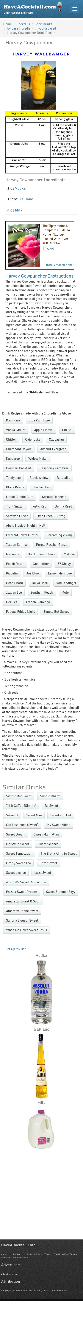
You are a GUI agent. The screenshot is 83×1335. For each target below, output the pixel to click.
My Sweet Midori (58, 824)
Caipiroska (32, 439)
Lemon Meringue (60, 573)
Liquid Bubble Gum (19, 496)
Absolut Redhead (54, 496)
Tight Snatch (15, 506)
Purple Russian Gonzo (51, 544)
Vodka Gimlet (16, 429)
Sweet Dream (15, 834)
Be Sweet (51, 805)
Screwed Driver (17, 515)
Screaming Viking (59, 535)
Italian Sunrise (17, 544)
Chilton (11, 439)
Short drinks (43, 24)
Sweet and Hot (60, 815)
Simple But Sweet (56, 611)
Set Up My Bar (15, 948)
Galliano (26, 199)
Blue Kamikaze (39, 420)
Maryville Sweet (17, 843)
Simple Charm (50, 796)
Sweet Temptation (19, 853)
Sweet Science (48, 843)
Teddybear (13, 477)
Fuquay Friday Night (20, 611)
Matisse (69, 554)
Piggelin (12, 573)
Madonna (12, 554)
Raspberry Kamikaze (54, 468)
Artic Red (39, 506)
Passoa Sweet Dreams (22, 891)
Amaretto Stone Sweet (22, 910)
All (16, 1274)
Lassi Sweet (42, 872)
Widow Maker (38, 458)
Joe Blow (32, 573)
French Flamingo (38, 601)
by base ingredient (20, 28)
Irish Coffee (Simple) (21, 805)
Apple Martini (43, 429)
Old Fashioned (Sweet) (22, 824)
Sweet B (12, 815)
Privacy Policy (34, 1254)
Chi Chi (67, 429)
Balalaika (63, 477)
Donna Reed (63, 506)
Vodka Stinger (66, 582)
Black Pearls (15, 487)
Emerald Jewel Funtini (22, 535)
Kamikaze (13, 420)
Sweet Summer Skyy (60, 891)
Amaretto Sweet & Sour (23, 901)
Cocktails (23, 24)
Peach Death (15, 563)
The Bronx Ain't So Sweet (59, 853)
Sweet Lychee (16, 872)
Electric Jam (42, 487)
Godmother (41, 563)
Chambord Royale (19, 448)
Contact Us (19, 1254)
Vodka (20, 188)
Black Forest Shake (41, 554)
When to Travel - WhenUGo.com (60, 1254)
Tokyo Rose (39, 582)
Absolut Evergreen (53, 448)
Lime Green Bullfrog (50, 515)
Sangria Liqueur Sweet (22, 920)
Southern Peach (41, 592)
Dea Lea (11, 601)
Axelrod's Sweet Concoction (26, 882)
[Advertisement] (40, 1198)
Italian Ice (14, 592)
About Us (5, 1254)
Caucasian (56, 439)
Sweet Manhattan (46, 834)
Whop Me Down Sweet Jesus (26, 929)
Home (7, 24)
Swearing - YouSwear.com (14, 1257)
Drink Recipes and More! (34, 7)
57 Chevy (64, 563)
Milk (19, 210)
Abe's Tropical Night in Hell (25, 525)
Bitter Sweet (48, 863)
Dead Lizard (14, 582)
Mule (65, 592)
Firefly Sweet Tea (18, 863)
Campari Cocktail (18, 468)
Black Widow (39, 477)
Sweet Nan (34, 815)
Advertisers (7, 1274)
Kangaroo (13, 458)
